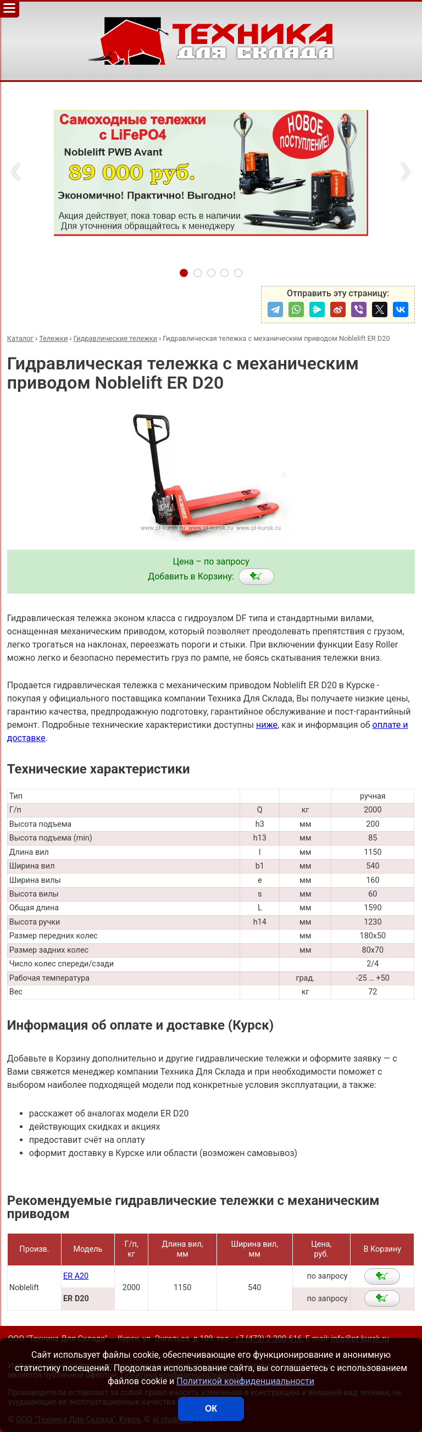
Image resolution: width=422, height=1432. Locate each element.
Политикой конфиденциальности (245, 1381)
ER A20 (75, 1276)
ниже (266, 725)
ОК (211, 1408)
